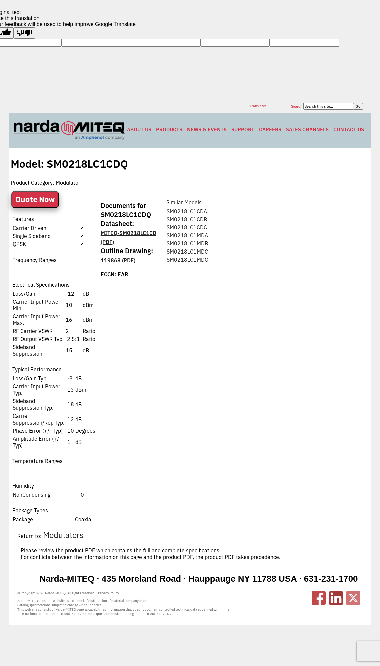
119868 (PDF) (118, 260)
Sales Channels (307, 129)
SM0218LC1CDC (187, 227)
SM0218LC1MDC (187, 251)
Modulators (63, 535)
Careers (270, 129)
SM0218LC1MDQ (187, 259)
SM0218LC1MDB (187, 243)
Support (242, 129)
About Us (139, 129)
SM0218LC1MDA (187, 235)
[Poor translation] (24, 33)
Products (169, 129)
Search (297, 106)
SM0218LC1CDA (187, 211)
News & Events (207, 129)
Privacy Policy (108, 593)
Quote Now (35, 199)
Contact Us (348, 129)
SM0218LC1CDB (187, 219)
